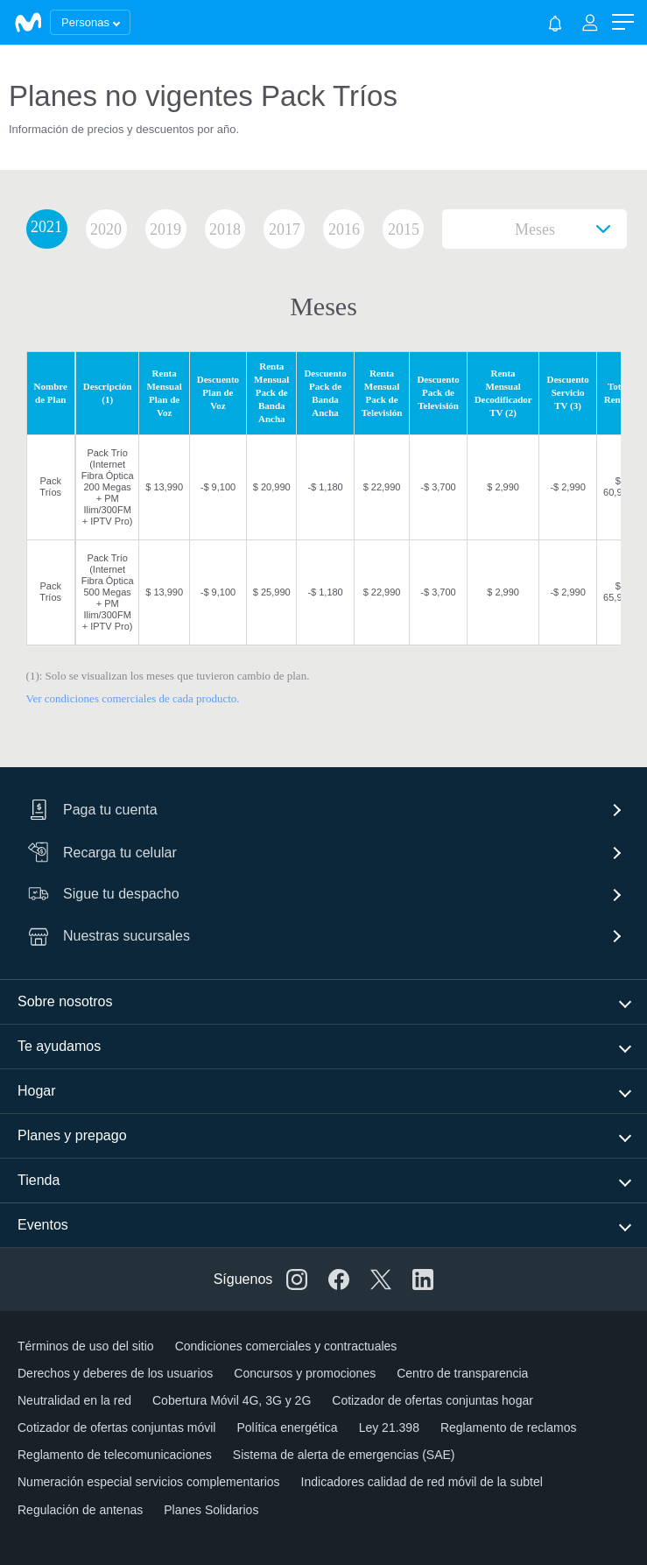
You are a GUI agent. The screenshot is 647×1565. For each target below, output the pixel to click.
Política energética (286, 1427)
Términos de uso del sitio (86, 1346)
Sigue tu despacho (103, 894)
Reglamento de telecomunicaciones (115, 1455)
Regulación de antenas (80, 1510)
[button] (623, 22)
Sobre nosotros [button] (65, 1001)
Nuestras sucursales (109, 936)
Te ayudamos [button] (59, 1046)
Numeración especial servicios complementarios (149, 1482)
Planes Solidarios (211, 1510)
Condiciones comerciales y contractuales (286, 1346)
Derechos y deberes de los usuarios (115, 1373)
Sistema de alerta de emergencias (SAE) (344, 1455)
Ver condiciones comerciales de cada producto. (133, 698)
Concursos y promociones (305, 1373)
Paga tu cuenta (93, 810)
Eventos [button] (43, 1224)
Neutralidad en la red (74, 1400)
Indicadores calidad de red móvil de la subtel (422, 1482)
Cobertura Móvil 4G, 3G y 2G (231, 1400)
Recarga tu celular (102, 852)
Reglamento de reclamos (508, 1427)
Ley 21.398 (389, 1427)
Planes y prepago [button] (72, 1135)
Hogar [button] (37, 1090)
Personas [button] (85, 22)
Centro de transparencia (462, 1373)
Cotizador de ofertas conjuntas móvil (116, 1427)
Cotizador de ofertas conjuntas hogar (432, 1400)
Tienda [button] (39, 1180)
